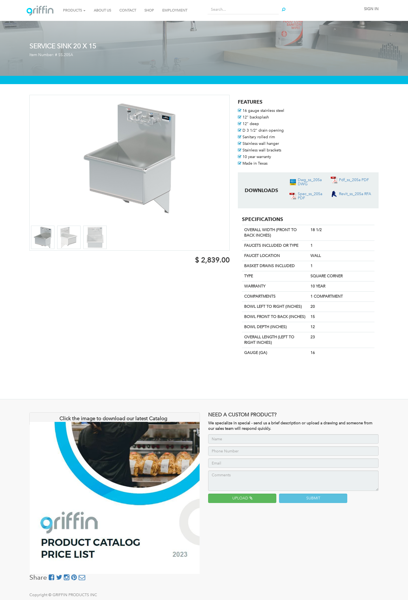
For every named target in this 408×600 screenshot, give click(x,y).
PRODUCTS (74, 10)
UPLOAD (242, 498)
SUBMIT (313, 498)
